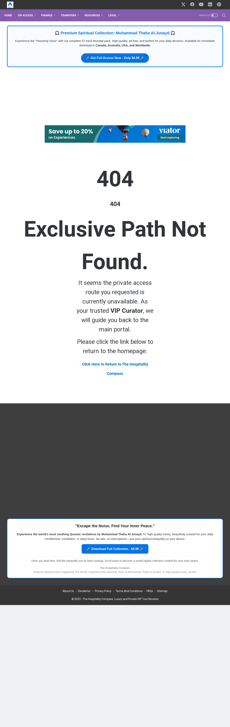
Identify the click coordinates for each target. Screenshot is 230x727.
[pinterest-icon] (220, 5)
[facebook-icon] (194, 5)
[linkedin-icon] (211, 5)
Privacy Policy (103, 596)
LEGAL (115, 15)
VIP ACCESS (28, 15)
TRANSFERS (71, 15)
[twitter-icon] (185, 5)
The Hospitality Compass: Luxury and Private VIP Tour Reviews (121, 604)
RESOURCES (95, 15)
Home (11, 15)
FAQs (150, 596)
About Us (68, 596)
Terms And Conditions (129, 596)
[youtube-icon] (203, 5)
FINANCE (49, 15)
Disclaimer (84, 596)
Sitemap (162, 596)
